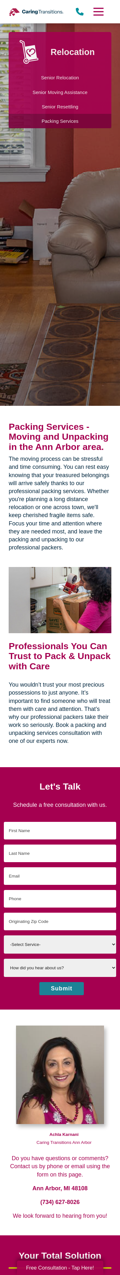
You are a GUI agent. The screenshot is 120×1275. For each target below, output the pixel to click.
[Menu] (98, 12)
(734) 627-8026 (60, 1202)
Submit (61, 988)
